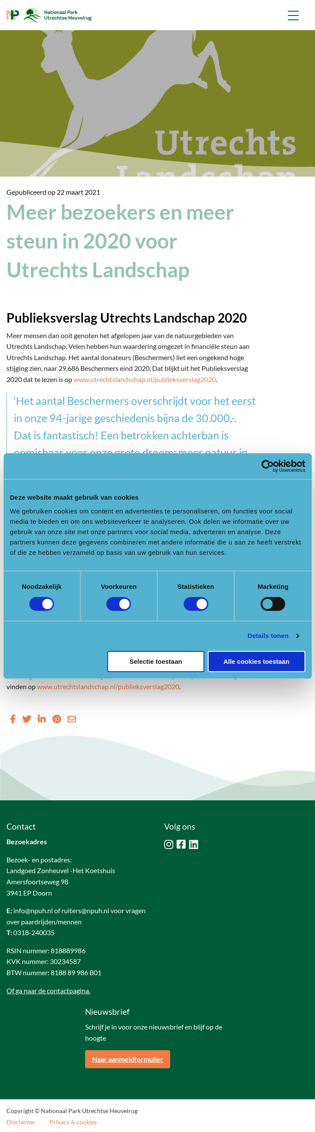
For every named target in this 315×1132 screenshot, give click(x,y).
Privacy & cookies (73, 1122)
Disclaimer (21, 1122)
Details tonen (268, 635)
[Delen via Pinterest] (56, 718)
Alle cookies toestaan (256, 661)
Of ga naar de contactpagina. (48, 990)
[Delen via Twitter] (26, 718)
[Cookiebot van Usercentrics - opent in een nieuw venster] (267, 466)
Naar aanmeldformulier (127, 1059)
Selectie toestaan (155, 661)
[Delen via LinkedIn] (42, 718)
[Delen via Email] (71, 718)
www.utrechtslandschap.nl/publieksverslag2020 (144, 379)
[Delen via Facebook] (12, 718)
